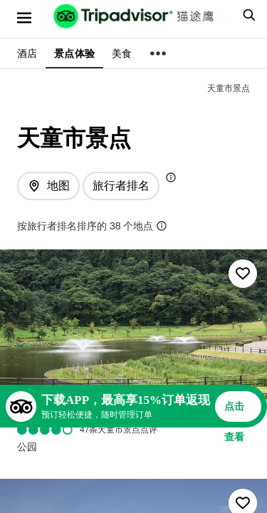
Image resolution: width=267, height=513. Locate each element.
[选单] (24, 18)
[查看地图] (48, 186)
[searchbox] (247, 15)
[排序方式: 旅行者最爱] (121, 186)
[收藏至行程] (243, 273)
